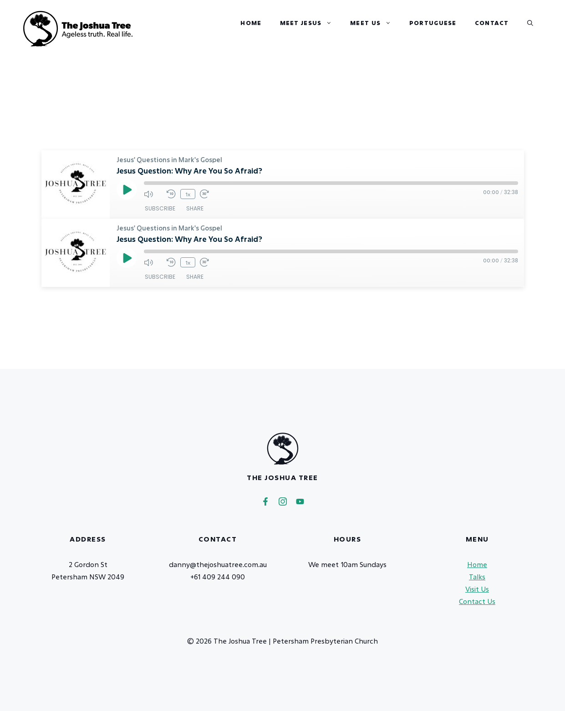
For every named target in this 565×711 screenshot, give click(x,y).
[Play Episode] (127, 189)
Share (195, 208)
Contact (492, 33)
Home (250, 33)
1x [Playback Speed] (187, 194)
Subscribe (160, 208)
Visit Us (477, 588)
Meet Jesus (310, 28)
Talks (477, 576)
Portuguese (433, 33)
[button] (530, 22)
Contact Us (477, 601)
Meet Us (375, 28)
